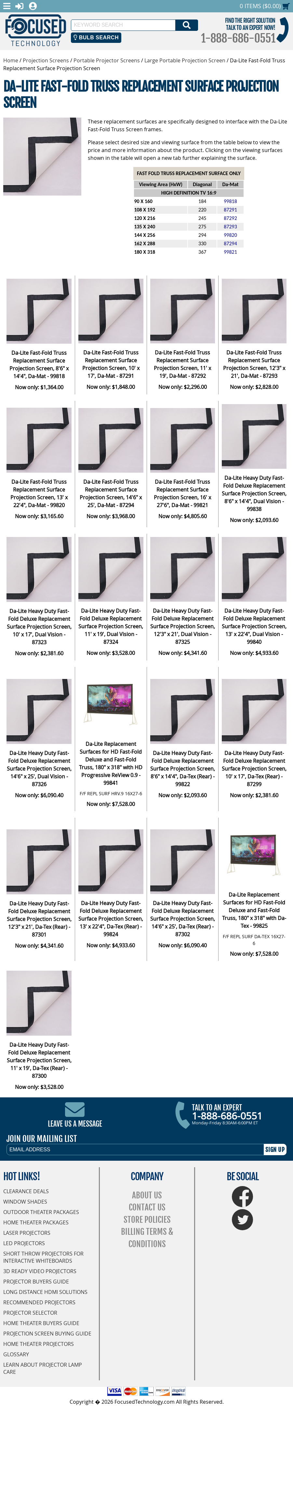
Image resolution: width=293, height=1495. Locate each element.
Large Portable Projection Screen (184, 60)
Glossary (16, 1354)
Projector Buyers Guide (36, 1281)
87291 (230, 210)
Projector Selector (30, 1312)
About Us (147, 1195)
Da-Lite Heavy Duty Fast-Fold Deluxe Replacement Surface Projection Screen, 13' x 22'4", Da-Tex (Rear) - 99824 (110, 919)
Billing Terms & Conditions (147, 1238)
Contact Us (147, 1207)
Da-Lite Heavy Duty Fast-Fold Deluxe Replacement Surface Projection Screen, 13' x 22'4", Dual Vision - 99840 (254, 626)
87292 (230, 218)
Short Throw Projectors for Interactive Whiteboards (43, 1257)
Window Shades (25, 1201)
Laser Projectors (26, 1232)
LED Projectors (24, 1243)
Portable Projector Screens (106, 60)
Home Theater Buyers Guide (41, 1323)
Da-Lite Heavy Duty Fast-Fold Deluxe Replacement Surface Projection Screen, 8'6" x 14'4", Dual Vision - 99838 (254, 493)
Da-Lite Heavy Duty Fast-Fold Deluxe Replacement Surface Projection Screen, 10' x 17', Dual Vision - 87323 (39, 626)
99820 (230, 235)
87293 (230, 227)
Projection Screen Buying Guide (47, 1333)
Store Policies (147, 1220)
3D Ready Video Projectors (39, 1271)
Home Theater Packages (36, 1222)
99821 (230, 252)
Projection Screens (46, 60)
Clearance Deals (26, 1191)
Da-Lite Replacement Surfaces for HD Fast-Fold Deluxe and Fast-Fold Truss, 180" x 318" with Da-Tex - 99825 (254, 910)
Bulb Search (96, 37)
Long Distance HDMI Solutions (45, 1292)
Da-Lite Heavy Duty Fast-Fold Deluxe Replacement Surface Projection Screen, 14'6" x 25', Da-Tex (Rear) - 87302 (182, 919)
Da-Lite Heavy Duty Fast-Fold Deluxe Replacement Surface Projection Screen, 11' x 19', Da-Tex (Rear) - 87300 (39, 1060)
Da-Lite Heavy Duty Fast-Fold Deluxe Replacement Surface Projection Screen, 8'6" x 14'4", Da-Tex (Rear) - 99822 (182, 768)
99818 (230, 201)
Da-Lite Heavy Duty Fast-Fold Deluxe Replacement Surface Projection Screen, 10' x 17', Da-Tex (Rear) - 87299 (254, 768)
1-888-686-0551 (238, 38)
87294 (230, 243)
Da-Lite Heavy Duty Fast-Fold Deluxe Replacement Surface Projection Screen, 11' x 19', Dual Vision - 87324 (110, 626)
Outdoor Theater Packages (41, 1212)
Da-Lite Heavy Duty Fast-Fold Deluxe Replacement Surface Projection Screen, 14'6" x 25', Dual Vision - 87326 (39, 768)
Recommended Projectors (39, 1302)
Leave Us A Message (75, 1123)
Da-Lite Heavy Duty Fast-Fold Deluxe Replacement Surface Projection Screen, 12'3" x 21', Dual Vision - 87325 (182, 626)
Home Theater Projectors (38, 1344)
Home (10, 60)
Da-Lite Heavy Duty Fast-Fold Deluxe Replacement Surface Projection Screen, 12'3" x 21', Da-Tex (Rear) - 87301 (39, 919)
